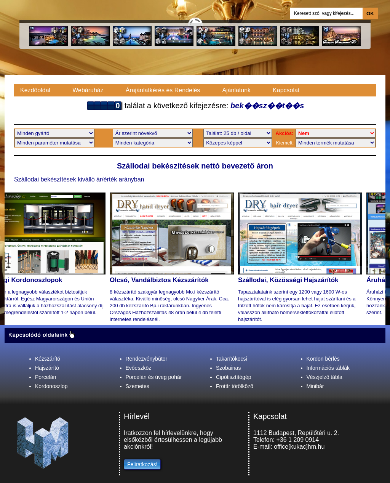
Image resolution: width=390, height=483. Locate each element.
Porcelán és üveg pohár (154, 377)
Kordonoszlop (51, 386)
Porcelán (45, 377)
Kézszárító (47, 359)
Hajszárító (47, 368)
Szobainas (228, 368)
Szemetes (137, 386)
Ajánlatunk (236, 90)
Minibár (315, 386)
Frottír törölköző (234, 386)
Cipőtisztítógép (233, 377)
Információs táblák (328, 368)
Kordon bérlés (323, 359)
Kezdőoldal (35, 90)
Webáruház (88, 90)
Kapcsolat (286, 90)
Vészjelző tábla (324, 377)
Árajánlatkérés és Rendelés (163, 90)
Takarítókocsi (231, 359)
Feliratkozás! (142, 464)
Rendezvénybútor (147, 359)
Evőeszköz (139, 368)
